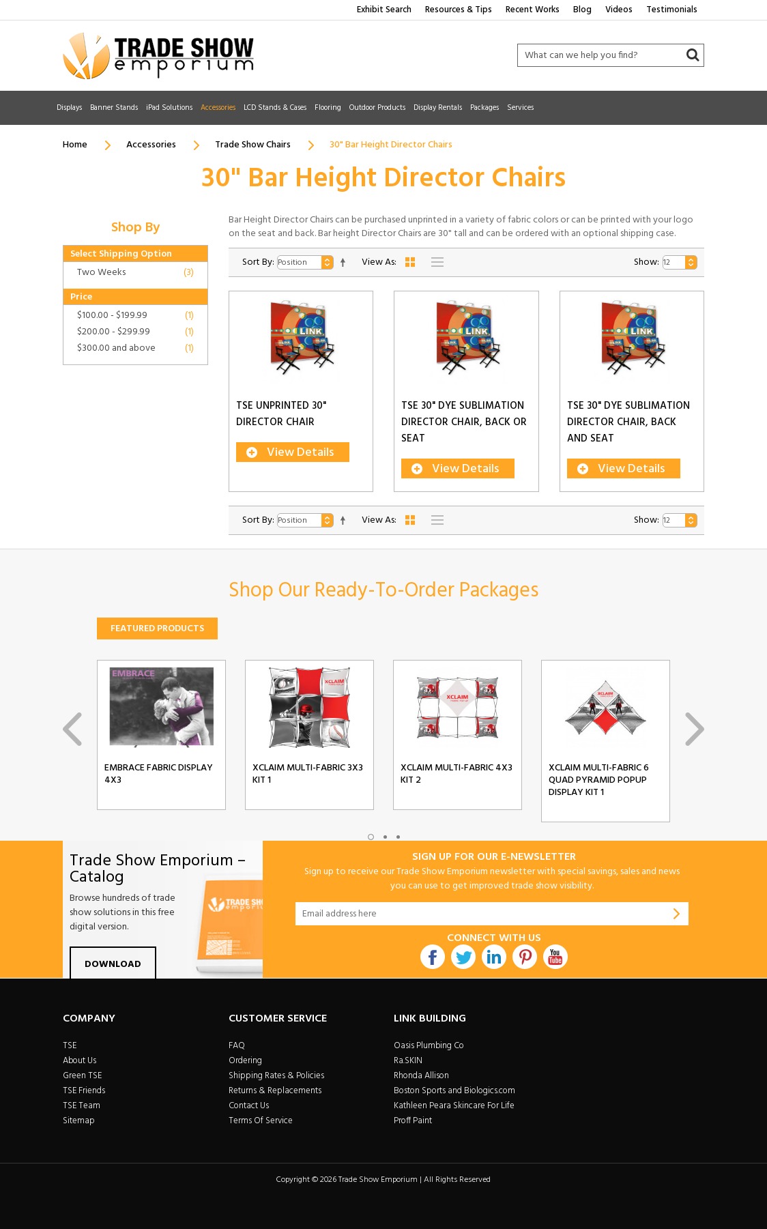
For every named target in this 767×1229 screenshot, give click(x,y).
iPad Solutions (169, 108)
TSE (69, 1046)
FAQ (237, 1046)
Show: (646, 262)
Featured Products (157, 629)
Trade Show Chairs (253, 145)
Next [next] (694, 729)
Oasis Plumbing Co (429, 1046)
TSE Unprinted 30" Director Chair (281, 420)
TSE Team (81, 1106)
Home (75, 145)
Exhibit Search (384, 10)
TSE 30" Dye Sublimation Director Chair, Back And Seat (628, 428)
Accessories (218, 108)
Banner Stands (114, 108)
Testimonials (671, 10)
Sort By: (258, 262)
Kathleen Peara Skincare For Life (454, 1106)
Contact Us (249, 1106)
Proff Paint (413, 1121)
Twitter (463, 956)
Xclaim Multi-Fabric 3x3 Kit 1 (307, 774)
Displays (69, 108)
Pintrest (524, 956)
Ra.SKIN (408, 1061)
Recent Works (533, 10)
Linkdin (494, 956)
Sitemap (79, 1121)
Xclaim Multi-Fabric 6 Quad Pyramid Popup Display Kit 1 (599, 780)
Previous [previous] (72, 729)
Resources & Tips (458, 10)
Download (113, 964)
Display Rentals (438, 108)
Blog (582, 10)
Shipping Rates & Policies (276, 1076)
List (437, 262)
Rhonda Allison (421, 1076)
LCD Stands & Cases (275, 108)
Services (520, 108)
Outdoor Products (377, 108)
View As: (379, 262)
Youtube (555, 956)
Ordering (245, 1061)
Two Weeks (101, 272)
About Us (79, 1061)
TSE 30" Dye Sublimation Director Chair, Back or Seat (464, 428)
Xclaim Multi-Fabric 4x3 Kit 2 (456, 774)
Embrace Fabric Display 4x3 (158, 774)
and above (116, 348)
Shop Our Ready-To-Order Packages (383, 591)
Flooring (328, 108)
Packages (484, 108)
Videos (619, 10)
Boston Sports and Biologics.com (454, 1091)
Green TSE (82, 1076)
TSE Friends (84, 1091)
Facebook (432, 956)
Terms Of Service (261, 1121)
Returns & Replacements (275, 1091)
